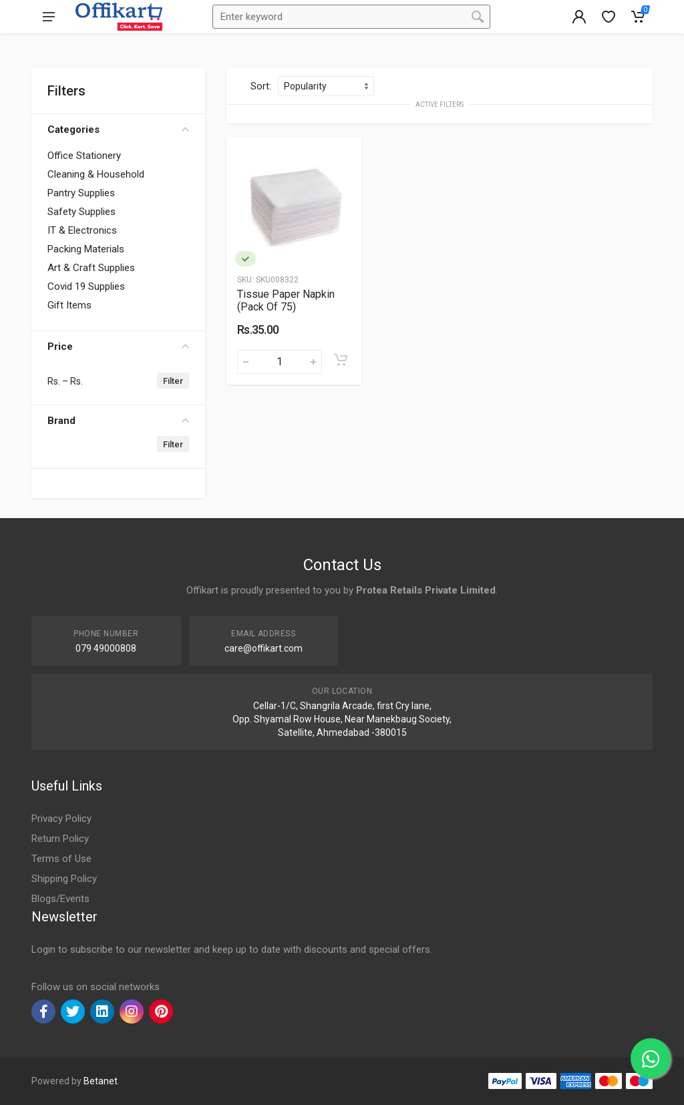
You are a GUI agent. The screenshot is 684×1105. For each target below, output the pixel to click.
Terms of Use (61, 859)
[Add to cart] (341, 360)
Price (118, 347)
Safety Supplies (81, 212)
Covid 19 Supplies (86, 286)
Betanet (100, 1081)
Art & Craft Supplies (91, 268)
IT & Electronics (82, 230)
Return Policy (60, 839)
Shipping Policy (64, 879)
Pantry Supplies (81, 193)
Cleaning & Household (95, 174)
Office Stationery (84, 156)
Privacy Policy (61, 819)
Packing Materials (85, 249)
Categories (118, 130)
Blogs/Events (60, 899)
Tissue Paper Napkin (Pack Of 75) (286, 300)
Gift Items (69, 305)
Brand (118, 421)
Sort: (260, 86)
